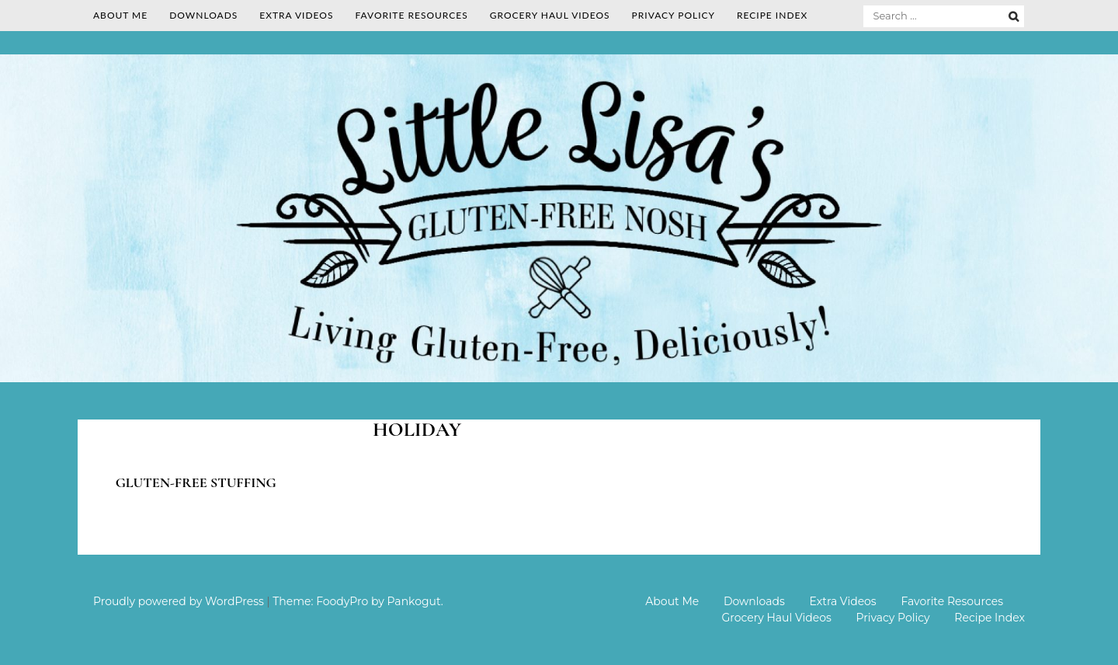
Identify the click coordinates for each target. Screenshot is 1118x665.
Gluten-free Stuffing (196, 482)
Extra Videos (296, 15)
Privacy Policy (673, 15)
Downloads (203, 15)
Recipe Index (772, 15)
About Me (120, 15)
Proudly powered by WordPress (178, 601)
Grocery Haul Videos (550, 15)
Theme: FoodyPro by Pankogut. (358, 601)
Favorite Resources (411, 15)
